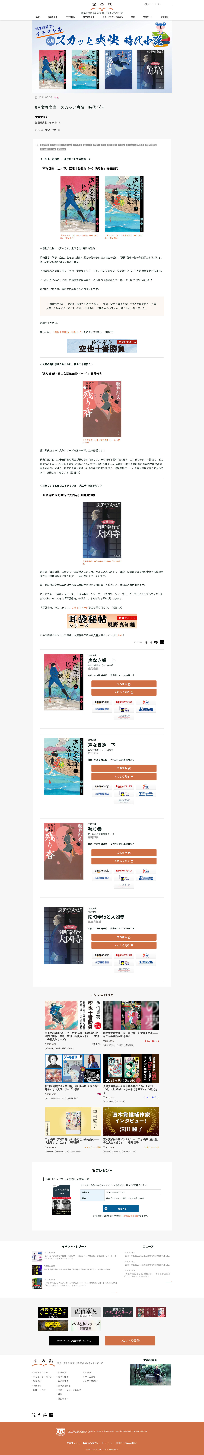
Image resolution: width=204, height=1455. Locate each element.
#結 (117, 1101)
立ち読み (122, 683)
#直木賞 (107, 1151)
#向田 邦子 (61, 1098)
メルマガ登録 (130, 1340)
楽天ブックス (124, 702)
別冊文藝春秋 (91, 1381)
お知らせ (37, 1385)
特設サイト (147, 17)
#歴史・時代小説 (52, 130)
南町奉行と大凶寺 (48, 149)
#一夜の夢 (118, 1045)
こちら (118, 635)
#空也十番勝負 (61, 1048)
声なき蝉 (87, 145)
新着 (38, 17)
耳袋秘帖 (61, 149)
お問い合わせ (39, 1389)
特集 (133, 17)
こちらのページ (79, 607)
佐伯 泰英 (77, 145)
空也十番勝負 (99, 145)
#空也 (71, 1048)
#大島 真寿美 (108, 1101)
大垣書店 (124, 717)
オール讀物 (90, 1376)
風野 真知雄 (151, 145)
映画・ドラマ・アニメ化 (113, 17)
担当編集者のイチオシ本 (61, 145)
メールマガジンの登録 (129, 1215)
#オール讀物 (50, 1098)
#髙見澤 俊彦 (72, 1098)
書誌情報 (164, 17)
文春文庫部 (41, 117)
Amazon (102, 702)
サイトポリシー (40, 1372)
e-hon (124, 709)
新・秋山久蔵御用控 (135, 145)
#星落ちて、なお (62, 1151)
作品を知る (70, 17)
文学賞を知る (88, 17)
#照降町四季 (129, 1045)
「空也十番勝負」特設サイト (68, 332)
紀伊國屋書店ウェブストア (102, 709)
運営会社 (37, 1381)
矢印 (114, 1292)
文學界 (88, 1372)
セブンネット (146, 702)
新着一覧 (62, 1372)
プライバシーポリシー (43, 1376)
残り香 (121, 145)
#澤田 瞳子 (49, 1151)
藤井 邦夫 (112, 145)
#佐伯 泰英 (49, 1048)
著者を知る (52, 17)
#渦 (123, 1101)
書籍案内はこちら (74, 1340)
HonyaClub (146, 709)
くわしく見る (122, 692)
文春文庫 (44, 145)
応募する (114, 1208)
